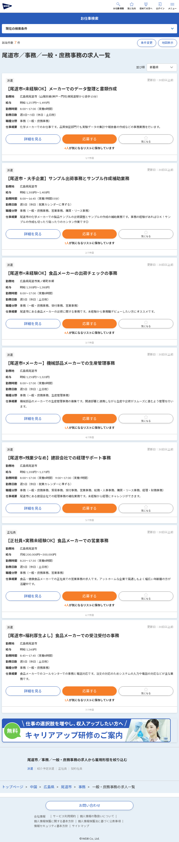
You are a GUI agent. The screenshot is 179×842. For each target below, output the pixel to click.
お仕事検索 (118, 6)
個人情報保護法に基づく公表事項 (99, 821)
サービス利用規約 (64, 816)
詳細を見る (33, 139)
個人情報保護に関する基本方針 (54, 821)
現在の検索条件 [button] (16, 28)
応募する (89, 139)
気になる (131, 6)
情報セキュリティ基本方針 (51, 826)
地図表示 (167, 42)
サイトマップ (80, 826)
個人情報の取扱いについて (97, 816)
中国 (33, 787)
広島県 (49, 787)
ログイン (160, 6)
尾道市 (66, 787)
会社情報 (39, 816)
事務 (82, 787)
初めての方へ (146, 6)
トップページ (12, 787)
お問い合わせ (89, 805)
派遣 (30, 768)
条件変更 (146, 42)
